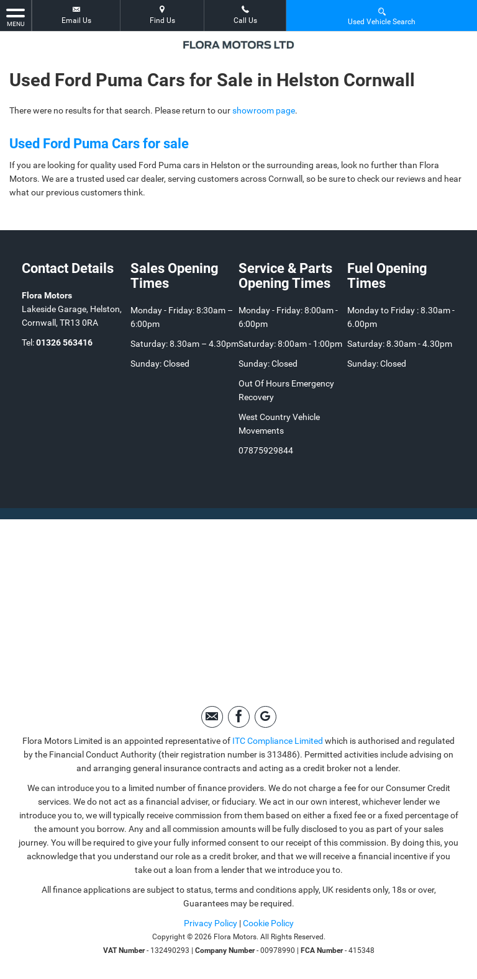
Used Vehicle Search (382, 16)
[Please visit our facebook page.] (239, 717)
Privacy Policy (210, 923)
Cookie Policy (268, 923)
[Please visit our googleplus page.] (265, 717)
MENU (15, 16)
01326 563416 (64, 342)
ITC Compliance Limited (277, 741)
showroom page (263, 110)
